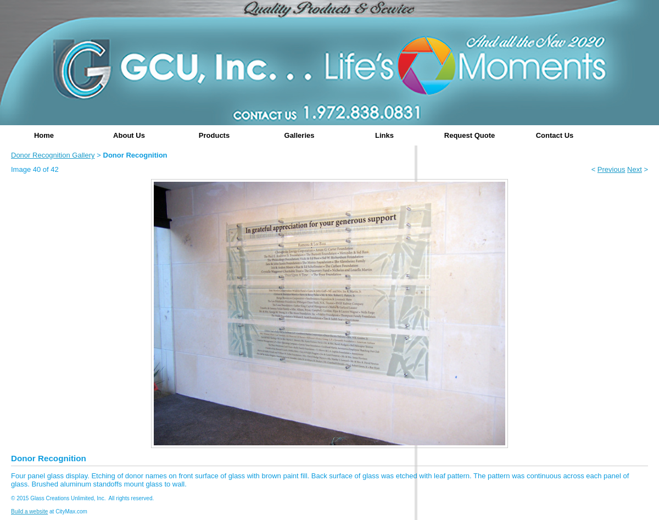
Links (384, 135)
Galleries (299, 135)
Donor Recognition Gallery (52, 155)
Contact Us (555, 135)
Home (44, 135)
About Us (129, 135)
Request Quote (469, 135)
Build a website (29, 511)
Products (214, 135)
